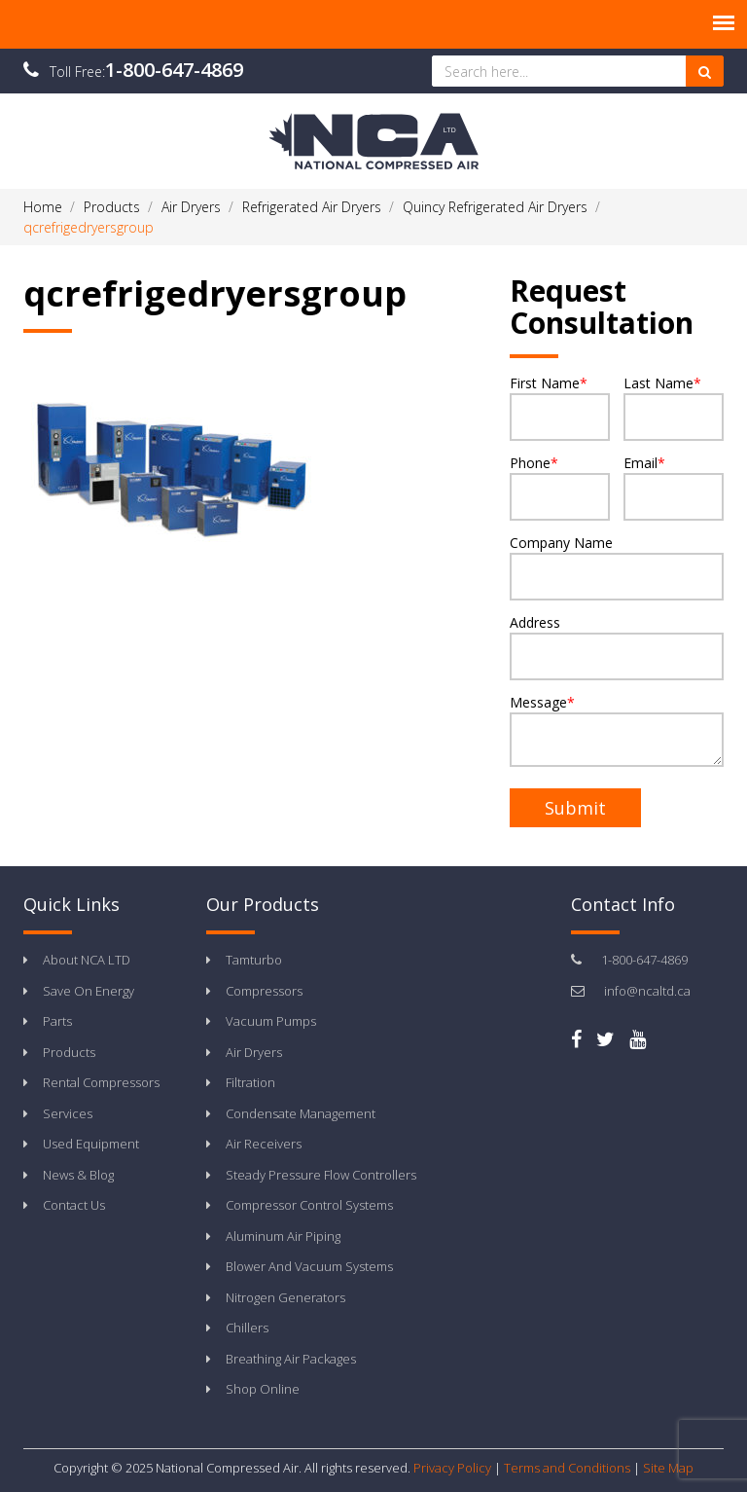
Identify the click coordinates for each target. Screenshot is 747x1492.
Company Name (617, 566)
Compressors (264, 991)
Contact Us (74, 1205)
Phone (560, 487)
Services (67, 1113)
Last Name (673, 407)
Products (69, 1052)
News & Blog (78, 1174)
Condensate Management (300, 1113)
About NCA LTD (86, 959)
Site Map (668, 1467)
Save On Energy (88, 991)
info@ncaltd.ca (647, 991)
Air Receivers (264, 1143)
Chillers (247, 1327)
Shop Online (263, 1389)
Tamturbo (254, 959)
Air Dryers (254, 1052)
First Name (560, 407)
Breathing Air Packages (291, 1358)
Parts (57, 1021)
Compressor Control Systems (309, 1205)
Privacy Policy (452, 1467)
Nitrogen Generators (285, 1297)
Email (673, 487)
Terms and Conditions (567, 1467)
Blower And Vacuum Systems (309, 1266)
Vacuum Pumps (271, 1021)
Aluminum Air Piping (283, 1236)
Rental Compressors (101, 1082)
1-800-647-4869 (174, 69)
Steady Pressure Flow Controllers (321, 1174)
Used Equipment (91, 1143)
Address (617, 646)
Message (617, 730)
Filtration (250, 1082)
